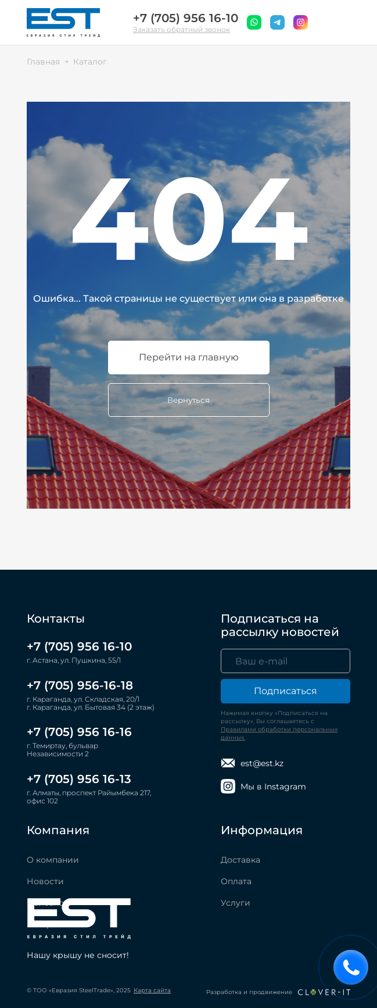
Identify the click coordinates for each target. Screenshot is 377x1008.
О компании (53, 860)
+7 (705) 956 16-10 (185, 18)
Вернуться (188, 400)
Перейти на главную (189, 357)
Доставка (240, 860)
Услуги (235, 903)
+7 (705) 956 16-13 (79, 779)
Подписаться (285, 690)
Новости (45, 881)
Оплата (236, 881)
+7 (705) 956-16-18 (80, 685)
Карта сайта (152, 990)
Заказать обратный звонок (181, 29)
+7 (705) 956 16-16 (79, 732)
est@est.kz (252, 763)
